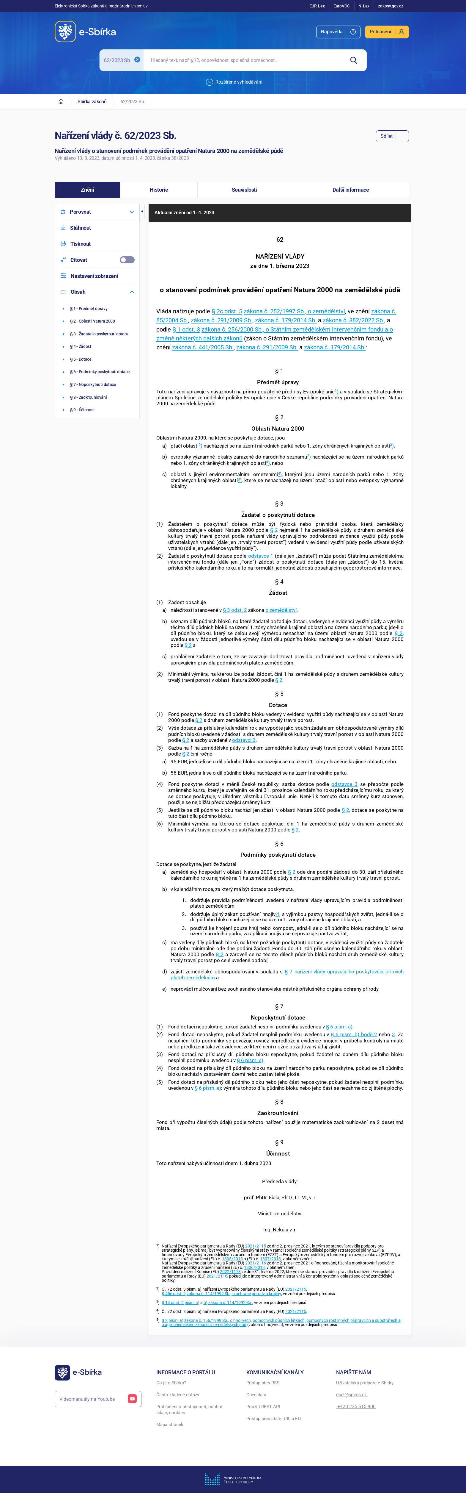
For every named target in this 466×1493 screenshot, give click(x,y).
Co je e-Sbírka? (171, 1383)
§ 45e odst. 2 (174, 1293)
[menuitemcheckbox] (97, 260)
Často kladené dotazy (177, 1394)
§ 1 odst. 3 (186, 329)
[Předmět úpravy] (98, 308)
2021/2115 (255, 1246)
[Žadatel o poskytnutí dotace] (98, 334)
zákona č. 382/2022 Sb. (353, 320)
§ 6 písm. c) (250, 1060)
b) (205, 1302)
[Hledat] (356, 60)
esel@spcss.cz (352, 1394)
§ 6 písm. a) (339, 1027)
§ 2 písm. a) (172, 1320)
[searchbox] (244, 60)
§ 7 (289, 972)
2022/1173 (230, 1271)
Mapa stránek (169, 1424)
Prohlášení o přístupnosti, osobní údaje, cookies (189, 1409)
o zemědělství (281, 610)
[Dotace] (98, 359)
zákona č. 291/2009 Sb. (221, 320)
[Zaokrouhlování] (98, 397)
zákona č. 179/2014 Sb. (286, 320)
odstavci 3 (244, 740)
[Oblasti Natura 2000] (98, 321)
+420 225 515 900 (356, 1406)
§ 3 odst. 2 (235, 610)
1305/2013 (232, 1258)
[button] (87, 190)
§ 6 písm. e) (208, 1088)
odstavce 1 (260, 556)
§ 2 (274, 530)
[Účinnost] (98, 409)
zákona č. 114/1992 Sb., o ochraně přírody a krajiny (234, 1293)
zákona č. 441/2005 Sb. (203, 347)
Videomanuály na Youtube (98, 1399)
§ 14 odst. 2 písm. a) (180, 1302)
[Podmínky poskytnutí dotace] (98, 372)
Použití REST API (263, 1406)
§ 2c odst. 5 (227, 311)
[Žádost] (98, 346)
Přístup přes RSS (262, 1383)
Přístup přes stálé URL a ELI (273, 1418)
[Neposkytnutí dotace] (98, 384)
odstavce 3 (344, 784)
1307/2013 (270, 1258)
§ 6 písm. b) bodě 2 (354, 1034)
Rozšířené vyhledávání (234, 82)
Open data (256, 1394)
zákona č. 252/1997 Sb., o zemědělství (294, 311)
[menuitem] (338, 32)
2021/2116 (255, 1263)
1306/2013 (254, 1267)
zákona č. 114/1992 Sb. (230, 1302)
